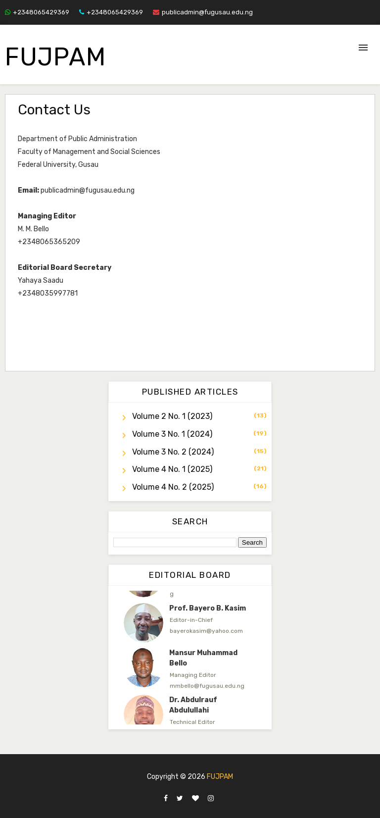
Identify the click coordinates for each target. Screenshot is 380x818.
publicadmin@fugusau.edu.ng (203, 12)
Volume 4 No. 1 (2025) (172, 469)
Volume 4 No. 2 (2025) (173, 487)
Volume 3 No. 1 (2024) (172, 434)
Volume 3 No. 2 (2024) (173, 452)
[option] (190, 623)
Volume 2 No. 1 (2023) (172, 416)
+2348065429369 (37, 12)
